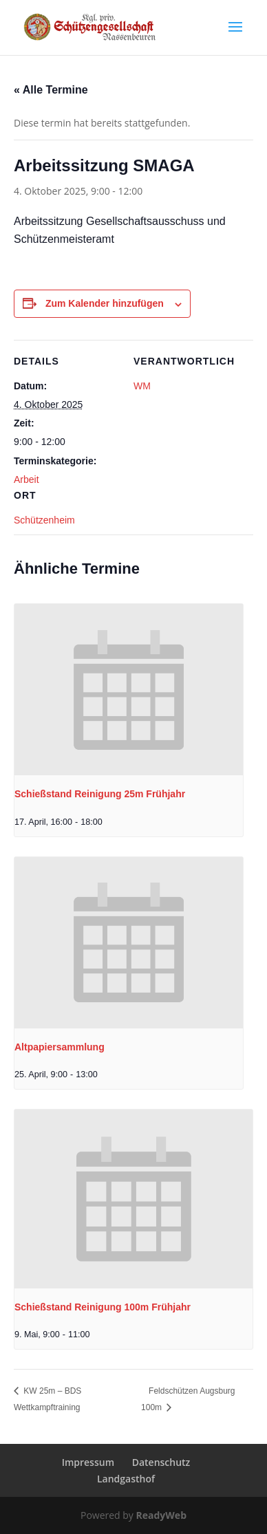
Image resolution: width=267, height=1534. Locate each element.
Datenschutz (161, 1462)
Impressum (88, 1462)
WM (142, 385)
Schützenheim (44, 520)
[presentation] (128, 689)
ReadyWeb (161, 1515)
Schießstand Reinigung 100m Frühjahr (102, 1306)
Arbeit (26, 479)
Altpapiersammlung (59, 1046)
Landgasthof (126, 1478)
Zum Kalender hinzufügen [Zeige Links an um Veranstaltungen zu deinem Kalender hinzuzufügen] (104, 303)
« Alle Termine (51, 90)
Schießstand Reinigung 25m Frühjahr (99, 793)
